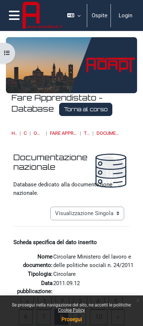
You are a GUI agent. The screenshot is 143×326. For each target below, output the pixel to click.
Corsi (25, 133)
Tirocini (86, 133)
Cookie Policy (71, 310)
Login (125, 15)
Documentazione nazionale (108, 133)
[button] (73, 15)
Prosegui (71, 319)
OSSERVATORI (38, 133)
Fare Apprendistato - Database (63, 133)
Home (14, 133)
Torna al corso (86, 109)
